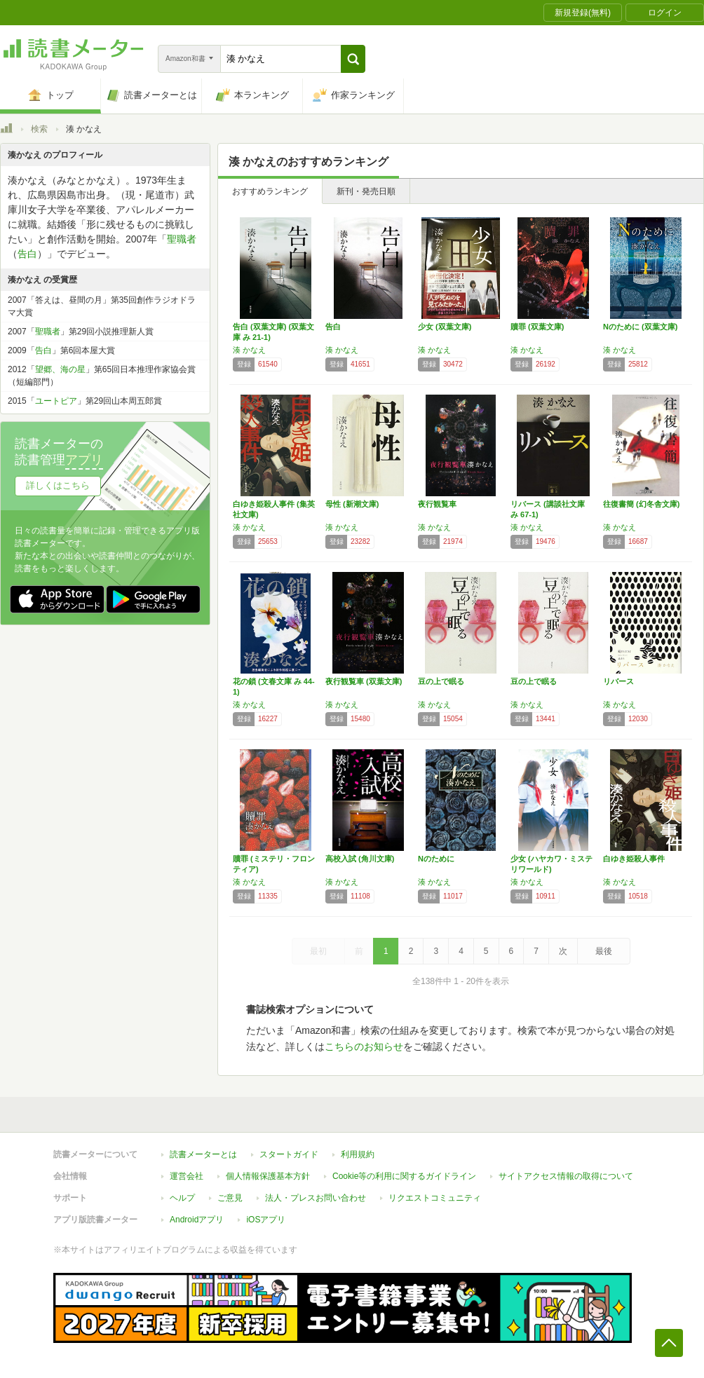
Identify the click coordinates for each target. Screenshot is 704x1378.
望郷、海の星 (60, 369)
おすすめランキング (270, 191)
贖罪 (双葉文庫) (537, 326)
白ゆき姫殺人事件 (634, 858)
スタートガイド (288, 1154)
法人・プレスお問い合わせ (315, 1198)
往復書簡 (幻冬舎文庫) (641, 504)
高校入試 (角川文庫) (359, 858)
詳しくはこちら (58, 485)
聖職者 (181, 239)
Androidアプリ (197, 1219)
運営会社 (186, 1176)
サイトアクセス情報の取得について (566, 1176)
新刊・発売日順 (366, 191)
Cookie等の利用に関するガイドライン (404, 1176)
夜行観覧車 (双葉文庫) (363, 681)
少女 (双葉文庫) (444, 326)
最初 (318, 951)
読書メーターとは (203, 1154)
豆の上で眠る (441, 681)
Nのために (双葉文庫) (640, 326)
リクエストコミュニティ (434, 1198)
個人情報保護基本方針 (268, 1176)
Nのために (436, 858)
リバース (618, 681)
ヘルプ (182, 1198)
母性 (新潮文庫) (352, 504)
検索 (39, 129)
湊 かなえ (249, 350)
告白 (333, 326)
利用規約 (357, 1154)
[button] (353, 59)
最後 (603, 951)
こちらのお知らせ (364, 1046)
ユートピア (56, 401)
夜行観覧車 (437, 504)
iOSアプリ (265, 1219)
